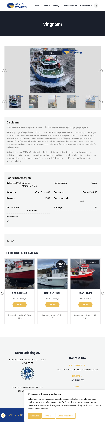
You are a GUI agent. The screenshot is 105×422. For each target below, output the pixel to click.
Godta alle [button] (34, 416)
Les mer (19, 304)
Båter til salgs (19, 298)
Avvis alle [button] (49, 416)
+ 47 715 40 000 (77, 380)
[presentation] (4, 71)
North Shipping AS (12, 415)
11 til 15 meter (85, 298)
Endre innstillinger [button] (65, 416)
